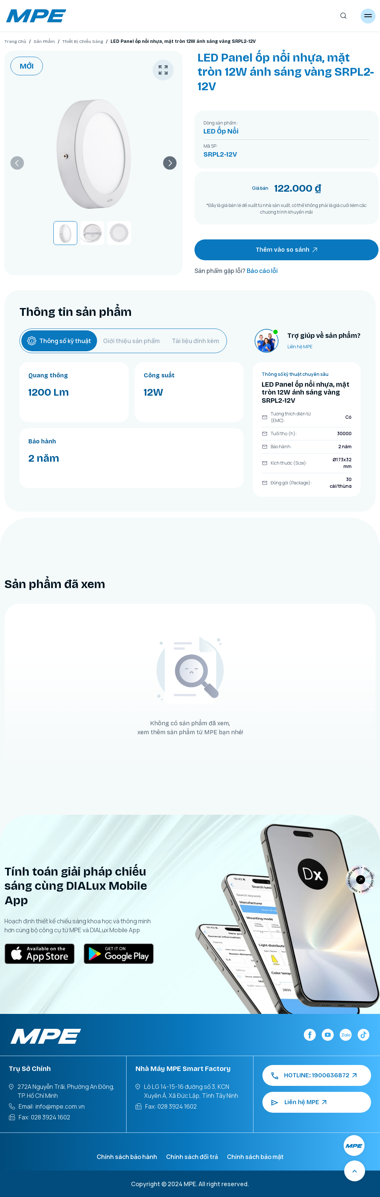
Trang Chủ (15, 41)
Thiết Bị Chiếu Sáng (82, 41)
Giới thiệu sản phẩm (131, 341)
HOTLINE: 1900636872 (313, 1075)
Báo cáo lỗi (262, 271)
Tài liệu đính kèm (195, 341)
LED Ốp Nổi (221, 131)
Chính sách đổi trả (192, 1157)
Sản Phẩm (44, 41)
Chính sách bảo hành (127, 1157)
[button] (17, 163)
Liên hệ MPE (299, 346)
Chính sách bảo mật (255, 1157)
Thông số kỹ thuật (59, 341)
